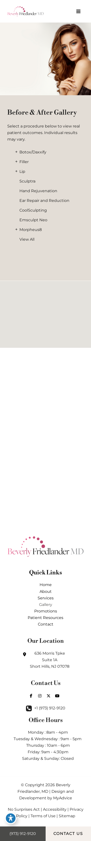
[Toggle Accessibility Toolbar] (11, 818)
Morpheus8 (30, 229)
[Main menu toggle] (78, 11)
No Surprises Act (24, 809)
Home (46, 584)
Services (46, 597)
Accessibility (54, 809)
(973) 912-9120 (22, 833)
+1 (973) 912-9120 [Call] (49, 708)
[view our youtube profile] (57, 696)
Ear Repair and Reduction (44, 200)
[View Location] (46, 660)
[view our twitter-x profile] (48, 696)
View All (26, 239)
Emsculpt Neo (33, 220)
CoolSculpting (33, 210)
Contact (45, 624)
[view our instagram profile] (40, 696)
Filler (24, 161)
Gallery (45, 604)
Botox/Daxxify (32, 152)
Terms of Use (43, 815)
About (46, 591)
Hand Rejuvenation (38, 191)
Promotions (45, 611)
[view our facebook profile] (31, 696)
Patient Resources (45, 617)
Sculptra (27, 181)
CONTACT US (68, 833)
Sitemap (67, 815)
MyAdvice (62, 797)
